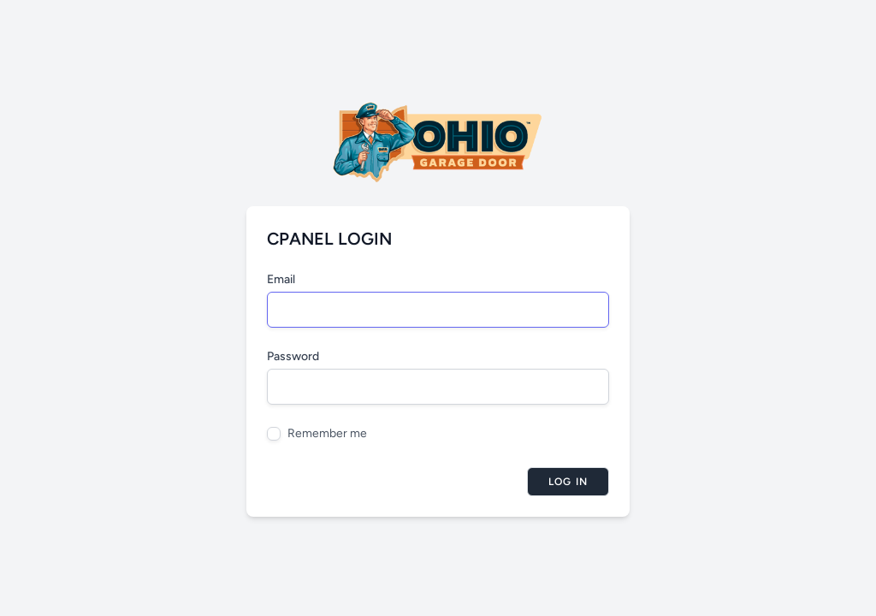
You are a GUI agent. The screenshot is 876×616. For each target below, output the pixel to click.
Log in (568, 482)
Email (281, 279)
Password (293, 356)
